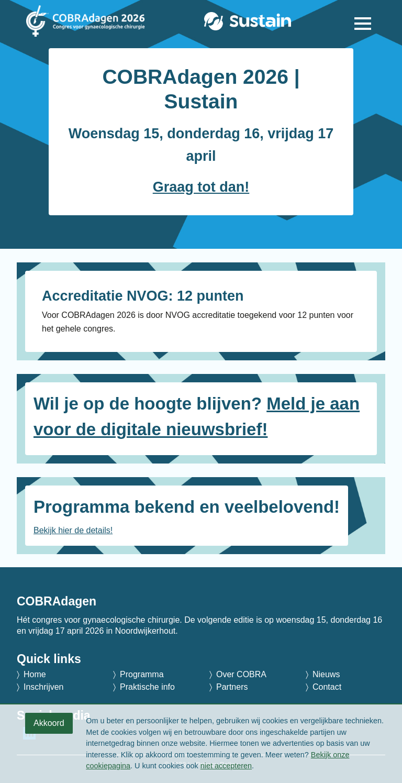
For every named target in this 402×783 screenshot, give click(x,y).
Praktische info (147, 686)
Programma (142, 674)
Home (35, 674)
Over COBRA (241, 674)
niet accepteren (226, 766)
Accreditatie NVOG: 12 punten (143, 296)
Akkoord (49, 723)
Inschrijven (43, 686)
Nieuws (326, 674)
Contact (326, 686)
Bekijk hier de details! (73, 530)
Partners (232, 686)
